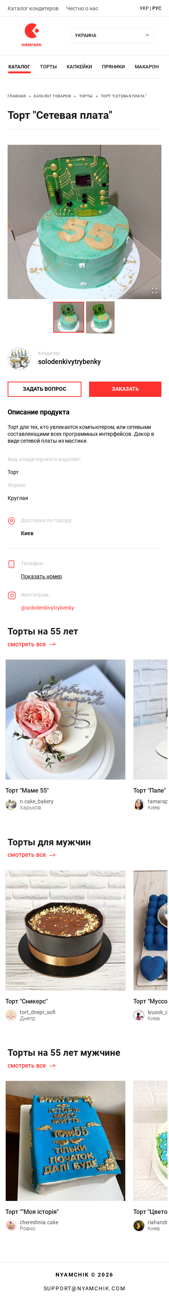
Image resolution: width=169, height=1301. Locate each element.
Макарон (147, 67)
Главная (17, 96)
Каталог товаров (52, 96)
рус (156, 8)
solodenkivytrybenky (69, 362)
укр (144, 8)
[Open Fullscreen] (154, 291)
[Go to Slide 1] (68, 317)
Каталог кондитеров (33, 8)
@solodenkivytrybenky (47, 608)
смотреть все (27, 644)
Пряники (113, 67)
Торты (48, 67)
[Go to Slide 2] (100, 317)
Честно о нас (82, 8)
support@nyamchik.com (85, 1288)
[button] (84, 222)
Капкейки (79, 67)
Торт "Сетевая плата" (123, 96)
